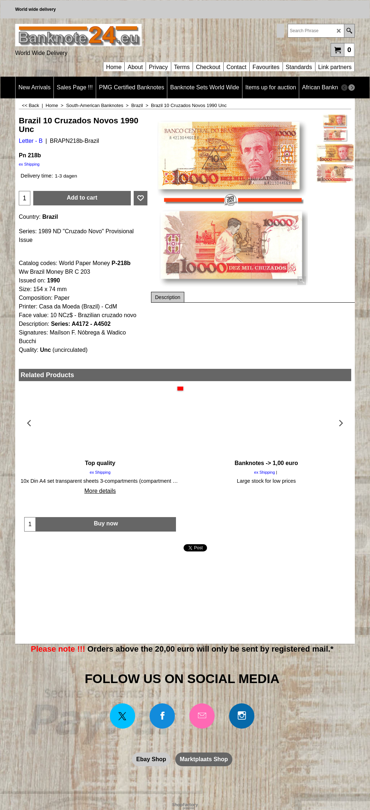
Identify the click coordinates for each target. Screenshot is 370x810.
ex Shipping (29, 164)
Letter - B (31, 141)
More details (100, 491)
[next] (351, 87)
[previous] (344, 87)
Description (167, 297)
